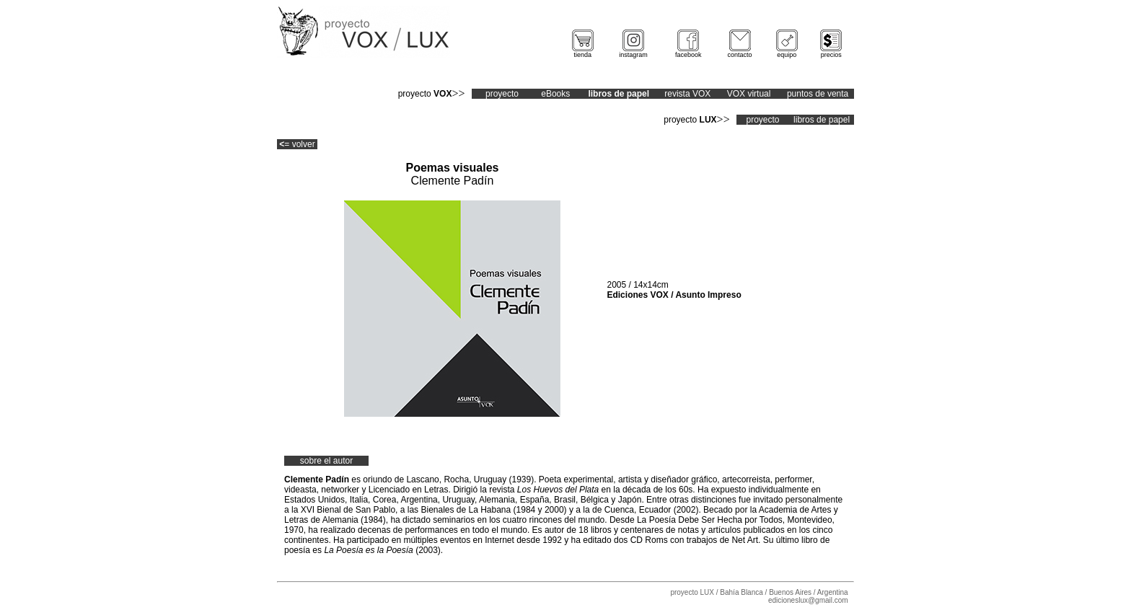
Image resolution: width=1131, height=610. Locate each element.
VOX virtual (749, 94)
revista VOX (687, 94)
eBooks (555, 94)
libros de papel (821, 120)
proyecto (502, 94)
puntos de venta (817, 94)
